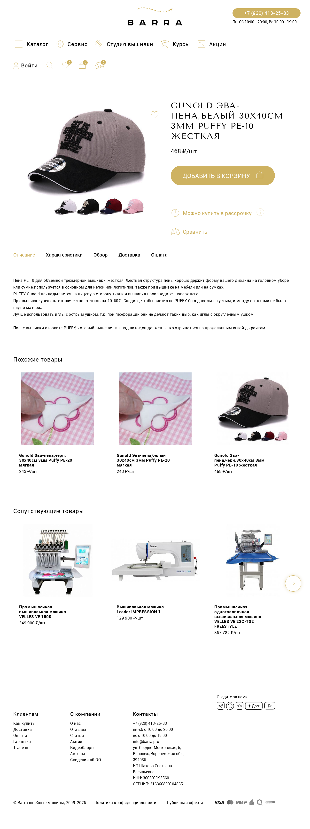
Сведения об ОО (85, 759)
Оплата (159, 254)
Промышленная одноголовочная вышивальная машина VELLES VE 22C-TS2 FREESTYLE (237, 616)
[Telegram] (221, 706)
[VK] (239, 706)
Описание (24, 254)
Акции (76, 741)
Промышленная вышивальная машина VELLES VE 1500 (42, 611)
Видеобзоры (82, 747)
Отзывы (78, 729)
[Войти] (25, 65)
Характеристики (64, 254)
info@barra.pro (146, 741)
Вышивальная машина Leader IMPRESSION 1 (140, 609)
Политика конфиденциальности (125, 802)
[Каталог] (30, 44)
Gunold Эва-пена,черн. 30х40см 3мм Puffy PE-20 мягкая (45, 460)
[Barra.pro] (155, 16)
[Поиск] (49, 65)
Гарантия (22, 741)
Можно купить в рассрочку (217, 213)
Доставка (129, 254)
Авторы (77, 753)
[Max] (230, 706)
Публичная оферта (185, 802)
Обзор (100, 254)
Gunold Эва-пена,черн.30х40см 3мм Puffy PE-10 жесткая (239, 460)
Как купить (24, 723)
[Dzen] (254, 706)
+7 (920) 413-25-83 (150, 723)
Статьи (77, 735)
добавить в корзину (216, 176)
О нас (75, 723)
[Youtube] (269, 706)
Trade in (20, 747)
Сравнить (195, 231)
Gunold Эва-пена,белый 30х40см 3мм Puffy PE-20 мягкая (143, 460)
